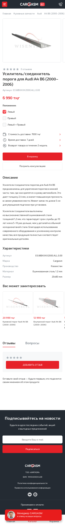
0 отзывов (26, 69)
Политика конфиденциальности (32, 483)
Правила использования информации (32, 488)
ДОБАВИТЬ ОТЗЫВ (32, 364)
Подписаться (33, 449)
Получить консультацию (32, 166)
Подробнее (60, 134)
